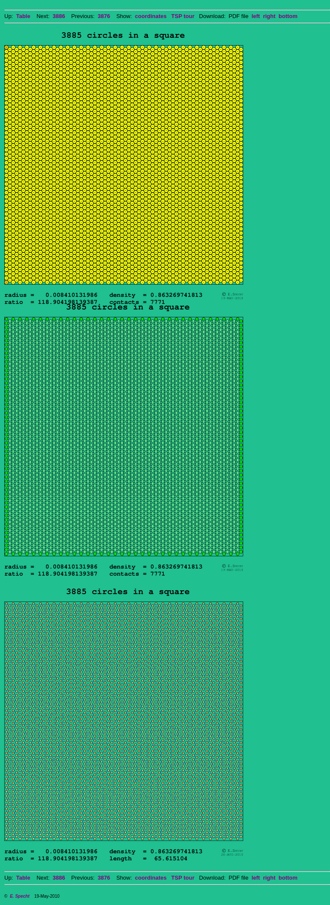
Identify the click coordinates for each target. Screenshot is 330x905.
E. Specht (20, 896)
